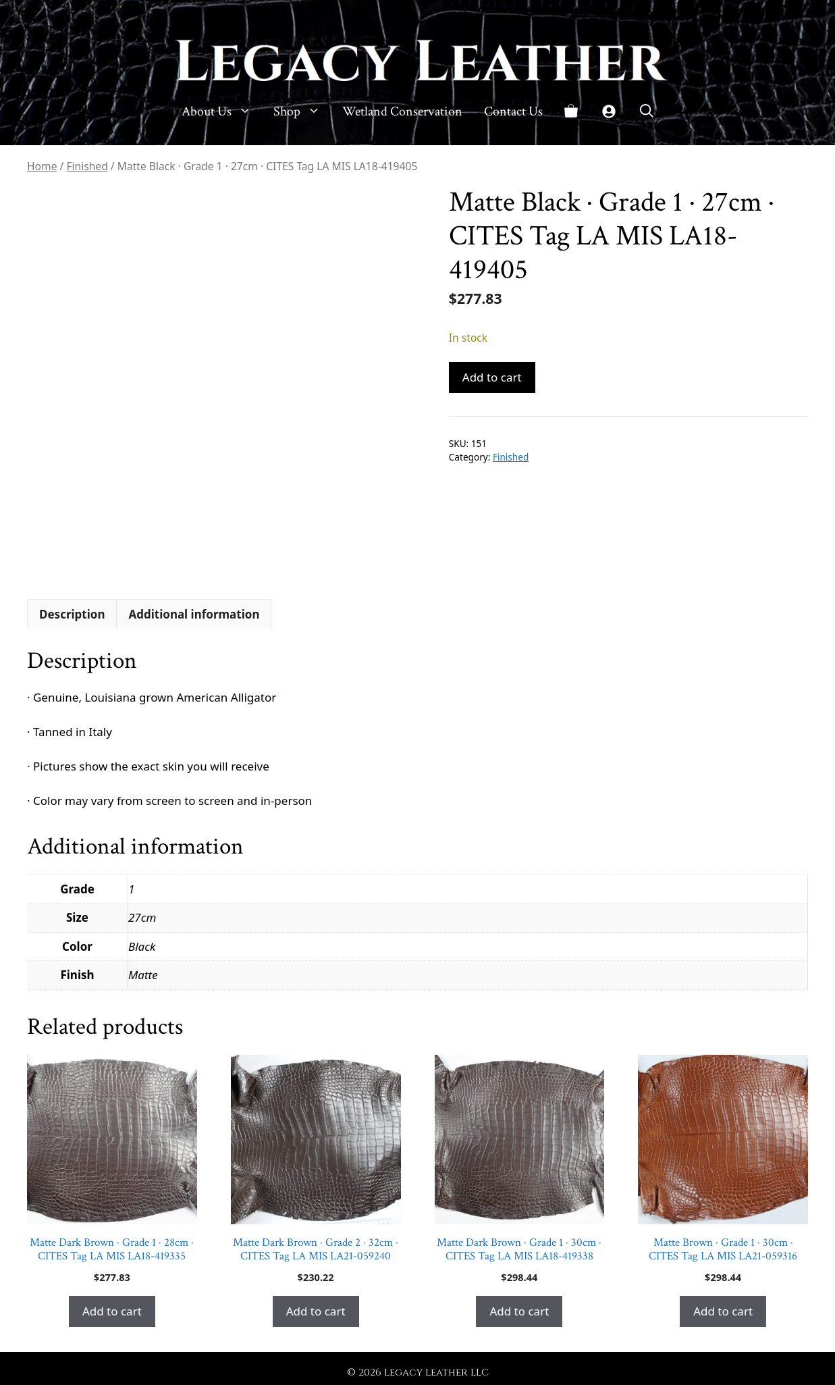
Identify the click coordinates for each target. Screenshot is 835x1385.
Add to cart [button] (112, 1311)
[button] (646, 111)
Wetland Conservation (402, 111)
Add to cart (492, 377)
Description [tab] (72, 614)
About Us (222, 111)
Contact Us (513, 111)
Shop (302, 111)
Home (42, 166)
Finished (86, 166)
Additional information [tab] (193, 614)
